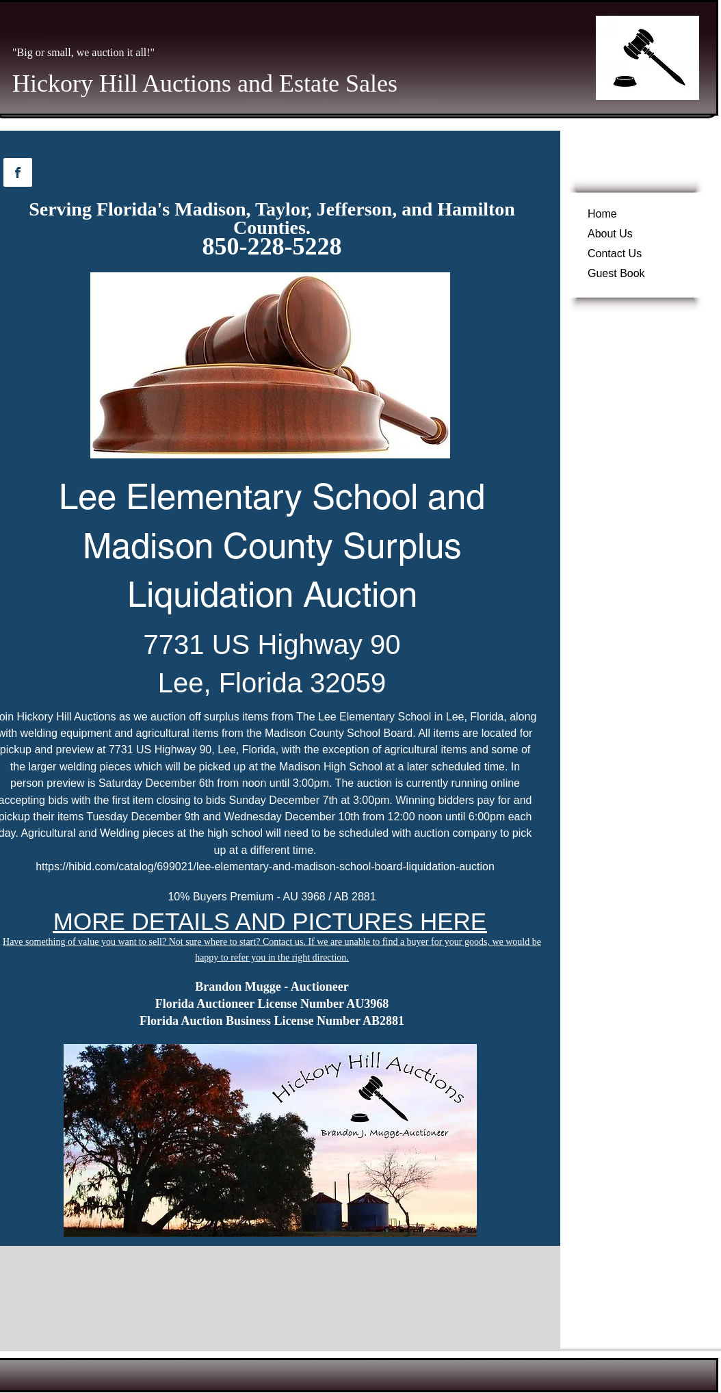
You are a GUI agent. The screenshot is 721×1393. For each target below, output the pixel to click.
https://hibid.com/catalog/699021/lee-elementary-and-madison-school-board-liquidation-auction (265, 866)
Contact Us (615, 253)
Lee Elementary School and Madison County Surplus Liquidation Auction (272, 545)
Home (602, 214)
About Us (610, 233)
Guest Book (616, 273)
